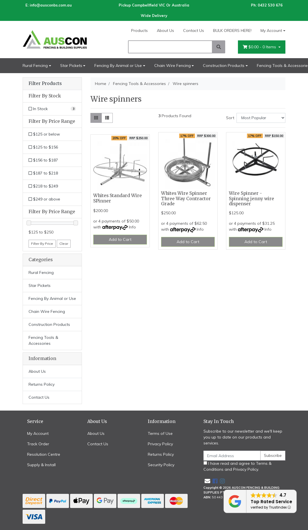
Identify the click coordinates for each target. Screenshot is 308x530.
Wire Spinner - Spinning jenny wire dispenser (251, 199)
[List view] (107, 118)
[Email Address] (232, 456)
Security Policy (161, 464)
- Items (260, 47)
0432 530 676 (270, 5)
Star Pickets (71, 65)
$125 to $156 (43, 147)
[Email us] (207, 481)
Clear (63, 243)
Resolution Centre (43, 454)
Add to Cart (120, 239)
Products (139, 30)
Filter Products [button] (45, 83)
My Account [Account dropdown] (271, 30)
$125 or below (44, 134)
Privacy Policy (160, 443)
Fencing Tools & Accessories (43, 340)
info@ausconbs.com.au (51, 5)
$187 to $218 (43, 173)
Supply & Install (41, 464)
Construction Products (223, 65)
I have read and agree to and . (237, 466)
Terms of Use (160, 433)
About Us (165, 30)
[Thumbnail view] (96, 118)
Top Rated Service (271, 502)
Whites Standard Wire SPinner (117, 198)
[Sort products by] (261, 118)
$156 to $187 (43, 160)
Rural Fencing (35, 65)
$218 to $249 (43, 186)
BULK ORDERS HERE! (232, 30)
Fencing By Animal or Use (118, 65)
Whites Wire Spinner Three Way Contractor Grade (186, 199)
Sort (230, 117)
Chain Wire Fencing (172, 65)
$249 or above (44, 199)
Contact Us (193, 30)
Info (132, 227)
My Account (38, 433)
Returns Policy (42, 384)
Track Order (38, 443)
